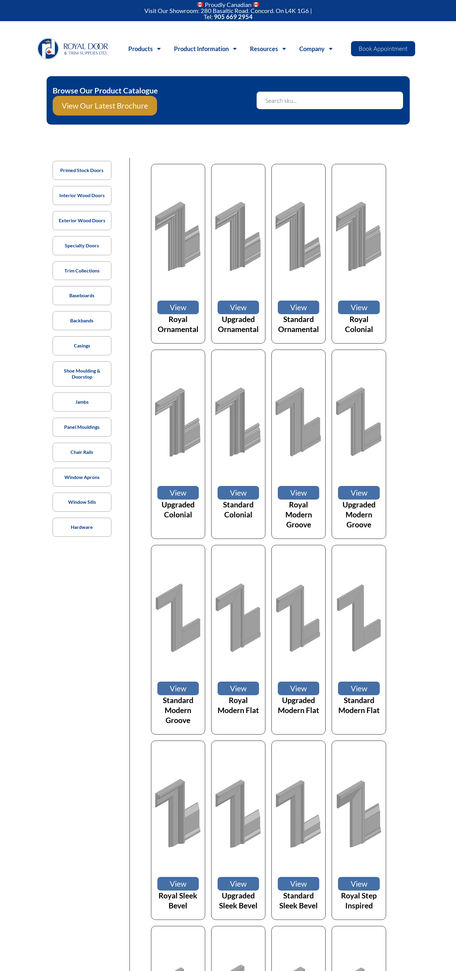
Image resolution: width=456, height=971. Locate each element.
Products (145, 49)
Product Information (206, 49)
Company (316, 49)
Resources (268, 49)
